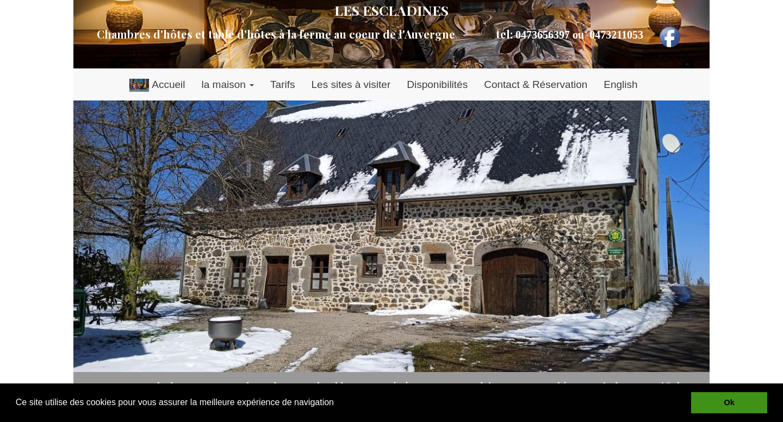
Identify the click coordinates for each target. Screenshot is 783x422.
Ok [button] (729, 402)
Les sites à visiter (351, 84)
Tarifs (282, 84)
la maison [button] (227, 84)
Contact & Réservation (535, 84)
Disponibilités (437, 84)
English (620, 84)
